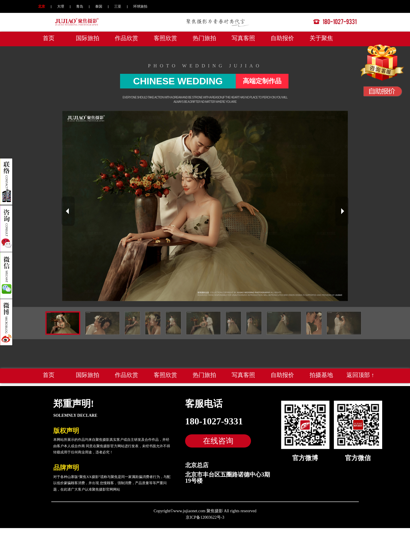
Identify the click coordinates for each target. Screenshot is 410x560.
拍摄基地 (321, 375)
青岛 (79, 6)
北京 (41, 6)
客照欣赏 (165, 38)
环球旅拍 (140, 6)
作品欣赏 (126, 38)
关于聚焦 (321, 38)
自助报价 (282, 38)
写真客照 (243, 38)
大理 (60, 6)
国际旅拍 (87, 38)
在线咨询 (218, 440)
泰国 (98, 6)
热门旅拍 (204, 38)
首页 (48, 38)
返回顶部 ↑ (360, 375)
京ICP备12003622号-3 (205, 517)
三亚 (117, 6)
